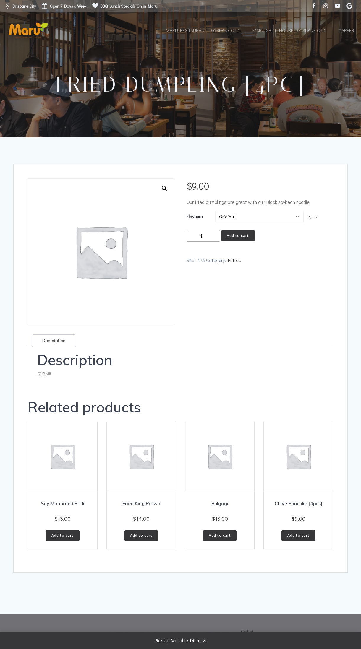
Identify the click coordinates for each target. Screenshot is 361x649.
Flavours (195, 216)
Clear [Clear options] (312, 217)
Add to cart (238, 235)
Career (346, 30)
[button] (164, 188)
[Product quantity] (203, 236)
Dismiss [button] (198, 640)
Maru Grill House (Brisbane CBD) (289, 30)
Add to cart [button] (62, 535)
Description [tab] (53, 340)
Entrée (234, 260)
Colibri (247, 631)
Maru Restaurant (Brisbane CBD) (203, 30)
